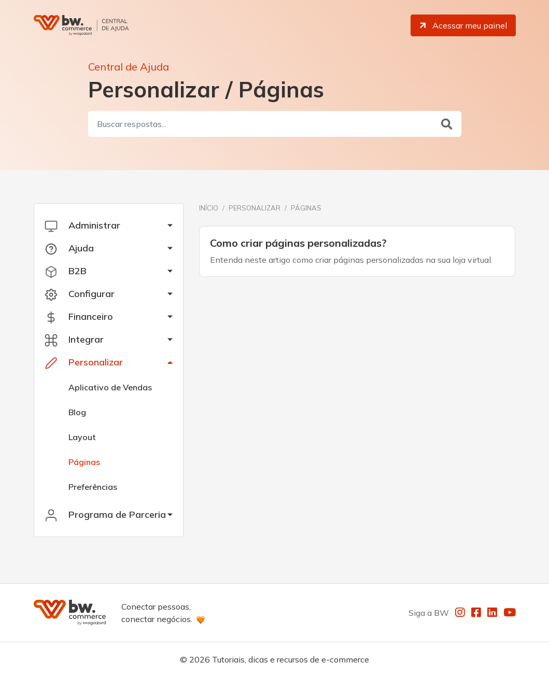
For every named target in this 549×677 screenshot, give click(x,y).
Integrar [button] (74, 339)
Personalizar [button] (84, 362)
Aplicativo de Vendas (110, 387)
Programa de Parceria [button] (105, 514)
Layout (82, 437)
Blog (77, 412)
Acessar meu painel (462, 25)
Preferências (92, 487)
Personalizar (254, 208)
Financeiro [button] (79, 316)
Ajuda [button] (69, 248)
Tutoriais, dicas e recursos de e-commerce (290, 659)
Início (208, 208)
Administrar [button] (82, 225)
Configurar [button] (80, 294)
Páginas (84, 462)
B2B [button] (66, 271)
